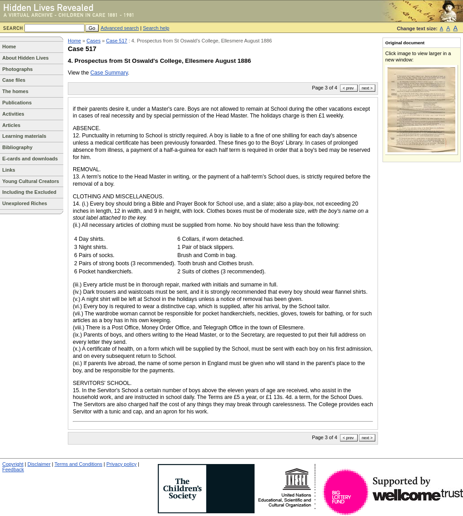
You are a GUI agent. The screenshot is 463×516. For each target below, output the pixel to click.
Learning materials (24, 136)
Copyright (13, 464)
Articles (11, 125)
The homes (15, 91)
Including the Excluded (29, 192)
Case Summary (109, 73)
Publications (17, 102)
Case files (13, 80)
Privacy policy (121, 464)
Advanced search (120, 28)
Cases (93, 40)
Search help (156, 28)
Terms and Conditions (79, 464)
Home (9, 46)
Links (8, 170)
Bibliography (17, 147)
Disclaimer (39, 464)
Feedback (13, 469)
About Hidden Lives (25, 58)
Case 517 (117, 40)
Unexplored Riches (24, 203)
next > (367, 88)
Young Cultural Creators (30, 181)
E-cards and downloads (30, 158)
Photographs (17, 69)
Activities (13, 114)
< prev (348, 88)
